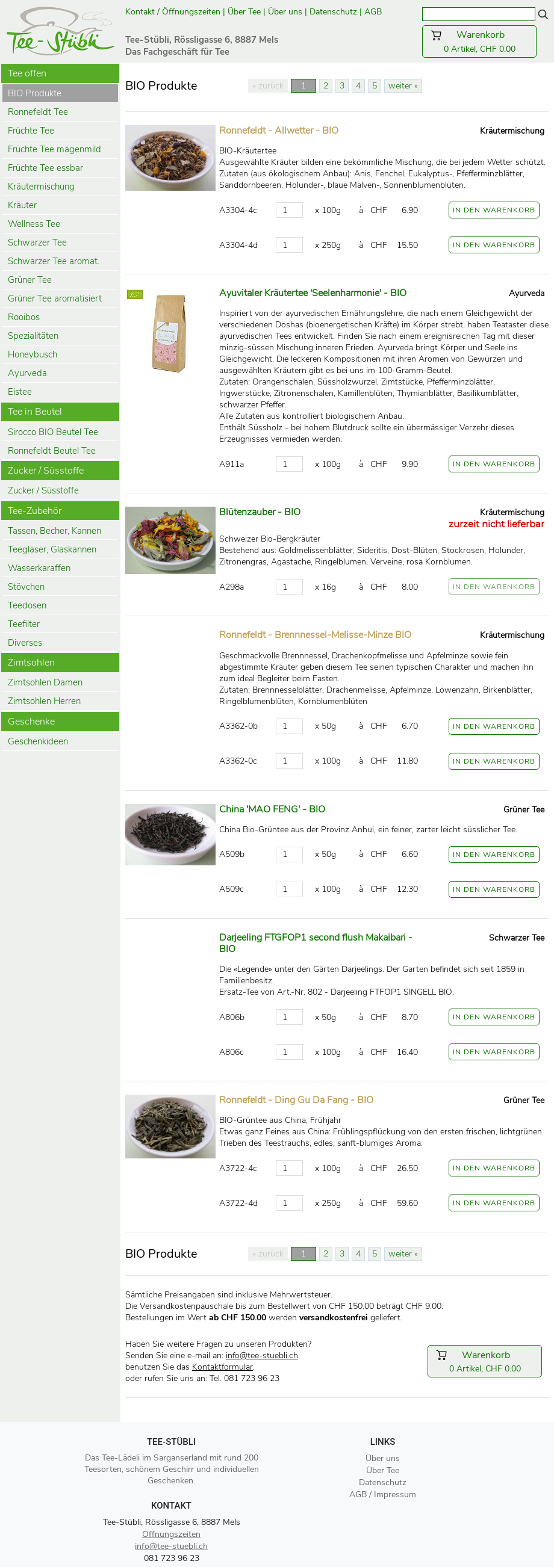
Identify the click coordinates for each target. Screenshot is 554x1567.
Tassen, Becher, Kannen (54, 531)
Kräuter (22, 205)
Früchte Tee (31, 131)
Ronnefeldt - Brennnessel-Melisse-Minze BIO (315, 634)
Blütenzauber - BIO (259, 512)
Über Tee (244, 11)
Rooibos (24, 317)
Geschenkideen (38, 741)
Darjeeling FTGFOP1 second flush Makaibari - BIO (315, 943)
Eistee (20, 392)
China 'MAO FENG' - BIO (272, 809)
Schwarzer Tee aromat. (53, 261)
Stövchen (26, 587)
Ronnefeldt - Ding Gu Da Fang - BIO (296, 1100)
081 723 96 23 (171, 1558)
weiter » (403, 85)
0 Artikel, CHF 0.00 (479, 41)
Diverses (25, 643)
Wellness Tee (34, 224)
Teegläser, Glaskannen (52, 549)
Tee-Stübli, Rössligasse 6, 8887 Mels (171, 1522)
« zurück (268, 85)
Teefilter (24, 624)
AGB (374, 11)
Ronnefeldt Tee (38, 112)
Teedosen (27, 605)
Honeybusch (32, 354)
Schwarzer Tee (37, 242)
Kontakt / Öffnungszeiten (172, 11)
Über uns (285, 11)
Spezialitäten (33, 336)
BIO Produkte (34, 93)
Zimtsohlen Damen (45, 682)
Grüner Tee (30, 280)
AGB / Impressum (382, 1494)
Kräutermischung (41, 187)
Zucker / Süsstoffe (43, 490)
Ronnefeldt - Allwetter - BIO (278, 130)
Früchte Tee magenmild (54, 149)
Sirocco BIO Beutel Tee (53, 432)
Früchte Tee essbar (45, 168)
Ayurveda (27, 373)
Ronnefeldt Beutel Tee (52, 451)
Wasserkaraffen (39, 568)
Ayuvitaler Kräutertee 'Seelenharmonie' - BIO (312, 293)
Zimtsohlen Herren (44, 701)
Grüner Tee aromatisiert (55, 298)
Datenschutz (333, 11)
